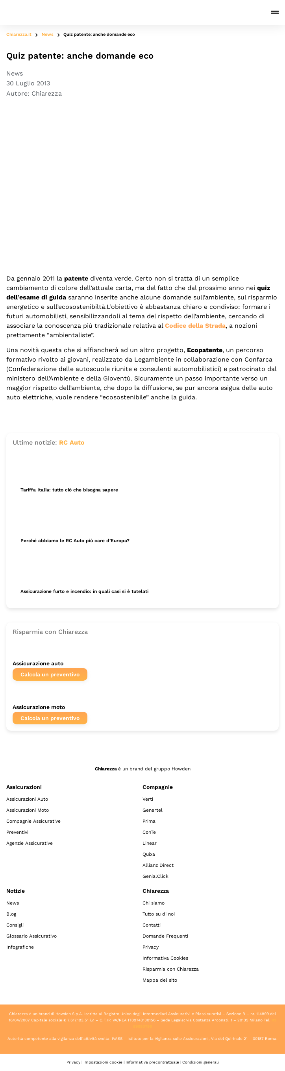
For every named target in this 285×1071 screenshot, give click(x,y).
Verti (147, 799)
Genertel (152, 810)
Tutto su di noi (158, 914)
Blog (11, 914)
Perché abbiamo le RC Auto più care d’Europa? (75, 540)
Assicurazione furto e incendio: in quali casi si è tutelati (84, 591)
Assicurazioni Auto (27, 799)
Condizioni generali (200, 1062)
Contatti (151, 925)
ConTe (149, 832)
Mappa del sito (159, 980)
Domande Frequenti (165, 936)
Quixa (148, 854)
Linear (149, 843)
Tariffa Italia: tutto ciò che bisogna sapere (69, 490)
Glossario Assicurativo (31, 936)
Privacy (150, 947)
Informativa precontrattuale (152, 1062)
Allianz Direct (158, 865)
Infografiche (20, 947)
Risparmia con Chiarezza (170, 969)
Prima (148, 821)
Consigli (15, 925)
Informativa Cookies (165, 958)
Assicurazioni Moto (27, 810)
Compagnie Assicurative (33, 821)
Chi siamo (153, 903)
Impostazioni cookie (102, 1062)
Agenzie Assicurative (29, 843)
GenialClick (155, 876)
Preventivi (17, 832)
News (48, 34)
